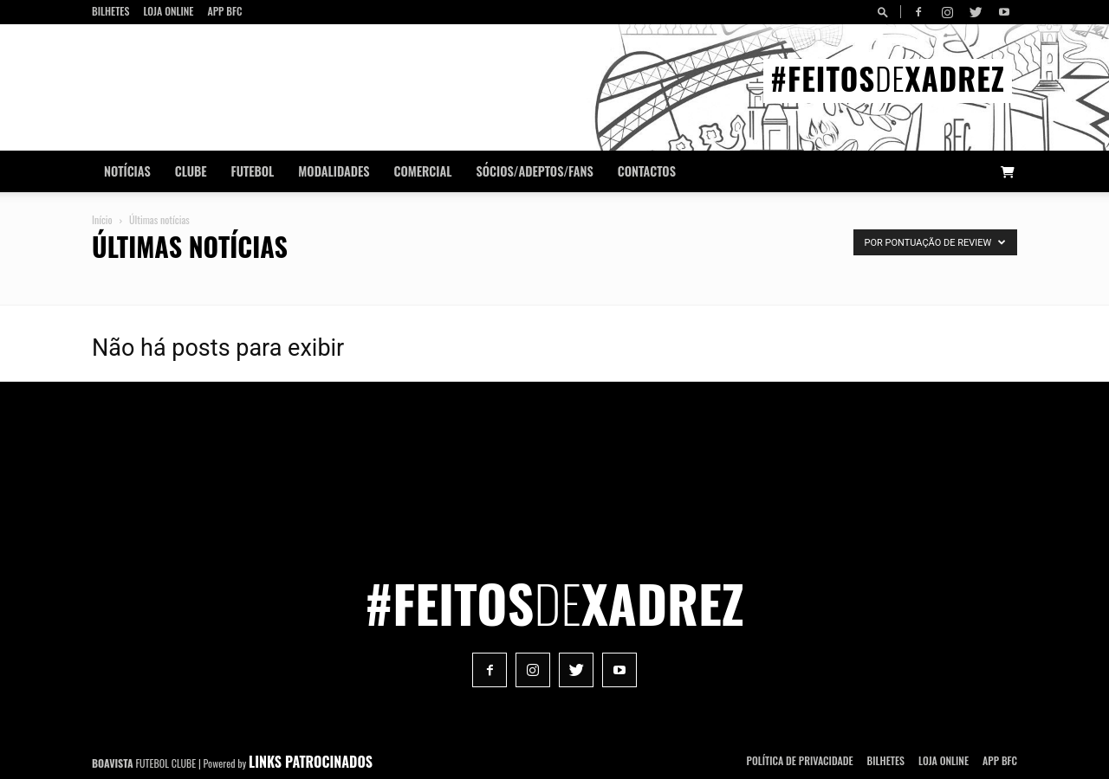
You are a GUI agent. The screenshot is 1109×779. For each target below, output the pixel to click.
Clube (191, 171)
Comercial (423, 171)
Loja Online (168, 10)
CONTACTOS (647, 171)
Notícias (127, 171)
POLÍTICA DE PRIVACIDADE (800, 760)
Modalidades (333, 171)
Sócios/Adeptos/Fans (534, 171)
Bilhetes (110, 10)
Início (102, 219)
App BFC (224, 10)
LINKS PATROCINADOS (311, 761)
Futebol (253, 171)
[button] (885, 11)
